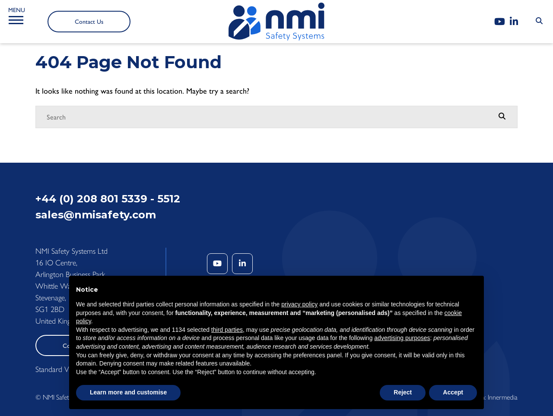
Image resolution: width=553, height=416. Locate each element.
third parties (227, 329)
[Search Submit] (539, 21)
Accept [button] (453, 392)
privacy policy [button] (299, 304)
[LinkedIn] (514, 22)
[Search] (267, 116)
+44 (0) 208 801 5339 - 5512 (107, 198)
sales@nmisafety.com (95, 214)
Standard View (57, 369)
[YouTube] (499, 22)
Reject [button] (403, 392)
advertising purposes (402, 337)
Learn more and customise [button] (128, 392)
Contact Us (89, 21)
